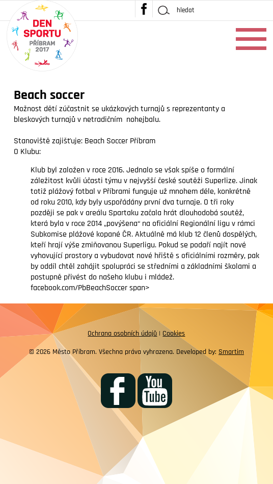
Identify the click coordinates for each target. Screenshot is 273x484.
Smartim (231, 351)
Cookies (173, 333)
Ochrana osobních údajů (122, 333)
